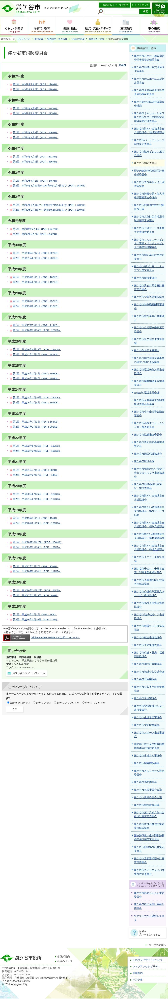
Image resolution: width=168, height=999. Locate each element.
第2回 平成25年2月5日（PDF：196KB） (36, 402)
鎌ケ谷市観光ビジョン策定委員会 (149, 895)
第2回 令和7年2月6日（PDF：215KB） (35, 113)
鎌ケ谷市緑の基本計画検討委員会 (149, 906)
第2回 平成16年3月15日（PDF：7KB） (35, 619)
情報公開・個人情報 (57, 39)
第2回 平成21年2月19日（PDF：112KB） (37, 499)
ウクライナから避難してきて (149, 917)
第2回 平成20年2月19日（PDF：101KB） (37, 523)
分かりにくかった (95, 702)
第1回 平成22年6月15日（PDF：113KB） (37, 446)
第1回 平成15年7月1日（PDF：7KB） (35, 614)
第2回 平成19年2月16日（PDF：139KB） (37, 547)
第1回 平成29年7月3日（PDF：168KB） (36, 277)
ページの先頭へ (157, 945)
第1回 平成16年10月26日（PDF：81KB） (37, 590)
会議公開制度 (78, 39)
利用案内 (138, 973)
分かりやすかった (20, 702)
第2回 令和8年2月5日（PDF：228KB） (35, 89)
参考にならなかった (68, 702)
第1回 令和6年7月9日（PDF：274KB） (35, 108)
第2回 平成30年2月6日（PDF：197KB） (36, 282)
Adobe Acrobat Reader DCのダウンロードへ (41, 637)
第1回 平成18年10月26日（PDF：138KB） (38, 542)
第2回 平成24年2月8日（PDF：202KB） (36, 426)
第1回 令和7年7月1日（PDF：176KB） (35, 84)
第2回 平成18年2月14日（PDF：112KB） (37, 571)
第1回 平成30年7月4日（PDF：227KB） (36, 253)
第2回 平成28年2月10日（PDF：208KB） (37, 330)
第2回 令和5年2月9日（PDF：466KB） (35, 161)
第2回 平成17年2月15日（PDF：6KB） (35, 595)
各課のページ (64, 961)
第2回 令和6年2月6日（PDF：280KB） (35, 137)
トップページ (23, 39)
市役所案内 (63, 956)
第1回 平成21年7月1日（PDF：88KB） (35, 470)
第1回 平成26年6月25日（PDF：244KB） (37, 349)
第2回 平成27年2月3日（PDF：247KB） (36, 354)
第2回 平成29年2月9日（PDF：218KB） (36, 306)
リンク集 (138, 979)
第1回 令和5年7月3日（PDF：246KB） (35, 132)
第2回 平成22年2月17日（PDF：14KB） (36, 475)
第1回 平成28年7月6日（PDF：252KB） (36, 301)
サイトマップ (142, 5)
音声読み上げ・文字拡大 (116, 5)
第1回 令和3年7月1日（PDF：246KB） (35, 180)
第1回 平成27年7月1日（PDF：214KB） (36, 325)
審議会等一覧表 (96, 39)
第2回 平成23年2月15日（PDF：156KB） (37, 451)
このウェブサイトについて (148, 960)
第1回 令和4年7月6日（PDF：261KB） (35, 156)
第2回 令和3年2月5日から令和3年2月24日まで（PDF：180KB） (50, 209)
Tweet (122, 65)
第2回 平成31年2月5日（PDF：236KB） (36, 258)
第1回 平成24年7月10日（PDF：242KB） (37, 397)
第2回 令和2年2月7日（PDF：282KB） (35, 234)
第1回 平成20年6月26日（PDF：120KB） (37, 494)
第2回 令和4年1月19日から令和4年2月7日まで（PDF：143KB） (50, 185)
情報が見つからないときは (149, 933)
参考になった (43, 702)
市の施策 (38, 39)
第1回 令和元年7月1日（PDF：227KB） (36, 229)
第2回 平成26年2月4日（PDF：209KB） (36, 378)
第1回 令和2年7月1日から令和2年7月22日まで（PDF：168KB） (50, 205)
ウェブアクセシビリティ (146, 966)
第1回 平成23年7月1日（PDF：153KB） (36, 421)
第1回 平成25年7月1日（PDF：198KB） (36, 373)
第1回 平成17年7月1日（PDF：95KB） (35, 566)
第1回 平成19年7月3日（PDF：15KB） (35, 518)
